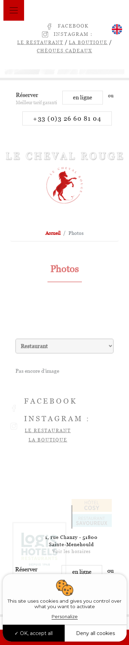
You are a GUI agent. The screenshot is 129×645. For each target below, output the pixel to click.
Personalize (65, 616)
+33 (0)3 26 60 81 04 (67, 122)
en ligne (82, 101)
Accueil (53, 233)
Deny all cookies (95, 633)
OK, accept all (33, 633)
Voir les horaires (71, 551)
